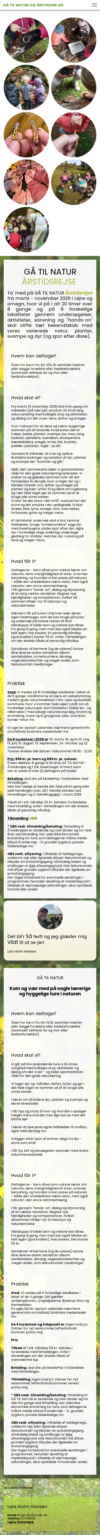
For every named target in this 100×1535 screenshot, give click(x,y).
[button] (94, 5)
